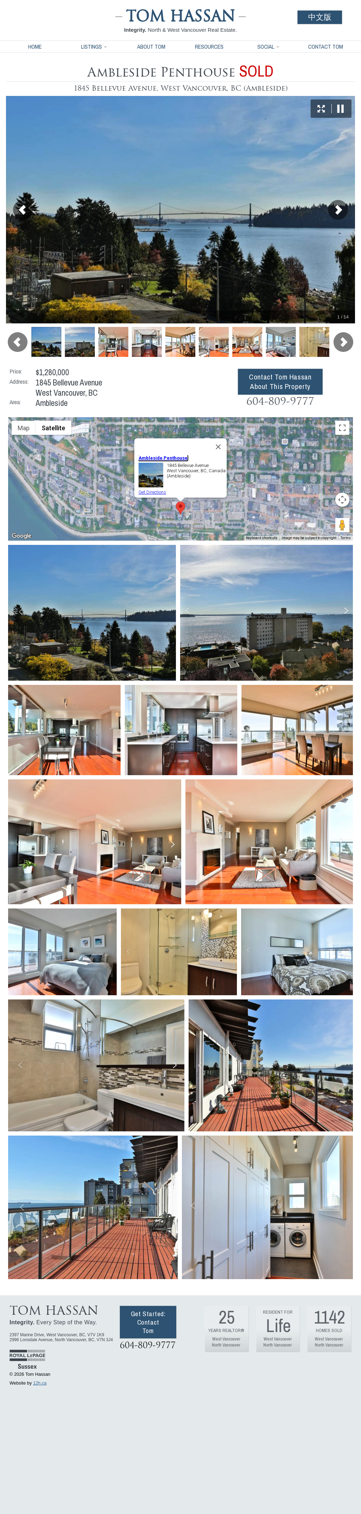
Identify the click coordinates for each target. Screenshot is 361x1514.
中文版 (319, 17)
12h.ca (40, 1383)
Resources (209, 46)
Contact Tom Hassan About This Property (280, 381)
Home (35, 46)
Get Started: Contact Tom (148, 1322)
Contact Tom (325, 46)
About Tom (151, 46)
